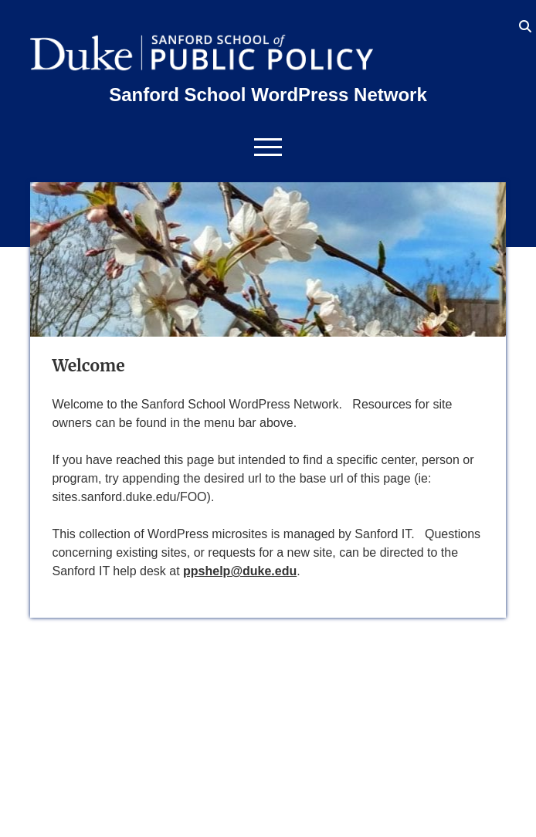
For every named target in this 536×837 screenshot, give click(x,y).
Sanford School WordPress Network (268, 94)
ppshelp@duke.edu (240, 571)
